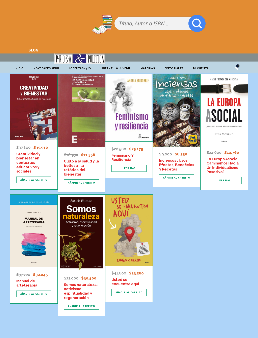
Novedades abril (46, 68)
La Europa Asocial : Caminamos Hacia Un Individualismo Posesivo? (223, 165)
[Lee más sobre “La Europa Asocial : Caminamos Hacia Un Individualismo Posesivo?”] (224, 180)
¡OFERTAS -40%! (80, 68)
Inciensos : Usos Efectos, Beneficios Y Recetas (176, 164)
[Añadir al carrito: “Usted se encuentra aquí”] (129, 292)
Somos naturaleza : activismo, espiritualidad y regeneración (81, 291)
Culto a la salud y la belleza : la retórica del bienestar (81, 167)
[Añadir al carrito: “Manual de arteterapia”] (33, 294)
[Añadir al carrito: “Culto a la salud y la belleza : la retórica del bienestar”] (81, 182)
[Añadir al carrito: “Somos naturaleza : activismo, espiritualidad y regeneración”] (81, 306)
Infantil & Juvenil (116, 68)
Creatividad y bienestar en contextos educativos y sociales (28, 162)
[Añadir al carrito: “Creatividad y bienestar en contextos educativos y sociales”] (33, 180)
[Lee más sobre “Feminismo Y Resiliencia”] (129, 168)
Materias (147, 68)
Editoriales (173, 68)
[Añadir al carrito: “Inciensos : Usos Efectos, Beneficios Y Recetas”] (176, 177)
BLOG (33, 49)
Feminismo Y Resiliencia (122, 157)
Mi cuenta (201, 68)
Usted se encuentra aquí (125, 281)
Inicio (19, 68)
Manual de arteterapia (26, 283)
